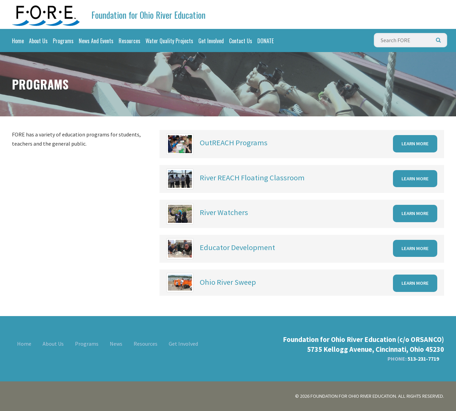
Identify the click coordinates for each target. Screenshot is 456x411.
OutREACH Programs (234, 142)
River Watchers (224, 212)
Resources (129, 41)
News (116, 343)
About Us (38, 41)
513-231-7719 (423, 358)
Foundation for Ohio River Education (148, 15)
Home (18, 41)
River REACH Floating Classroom (252, 177)
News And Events (96, 41)
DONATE (265, 41)
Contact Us (240, 41)
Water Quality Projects (169, 41)
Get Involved (211, 41)
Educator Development (237, 247)
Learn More (415, 144)
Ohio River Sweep (228, 282)
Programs (63, 41)
